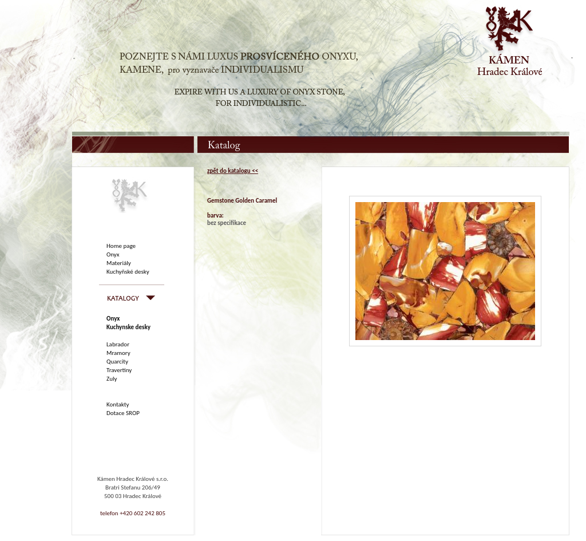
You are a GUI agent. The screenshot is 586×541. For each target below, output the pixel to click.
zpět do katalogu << (232, 171)
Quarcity (117, 361)
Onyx (113, 254)
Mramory (118, 353)
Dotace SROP (123, 413)
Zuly (111, 378)
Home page (121, 246)
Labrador (117, 344)
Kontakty (117, 404)
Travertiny (119, 370)
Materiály (118, 263)
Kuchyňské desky (127, 271)
